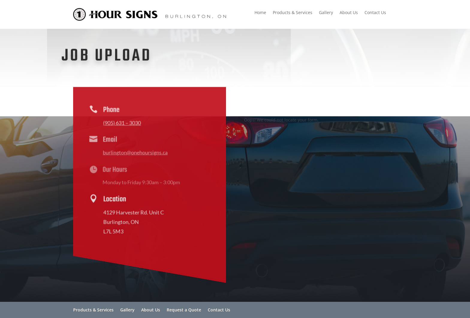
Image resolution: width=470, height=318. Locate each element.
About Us (349, 12)
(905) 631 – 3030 (121, 124)
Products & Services (292, 12)
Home (260, 12)
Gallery (326, 12)
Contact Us (375, 12)
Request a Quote (184, 310)
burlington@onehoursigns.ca (134, 153)
